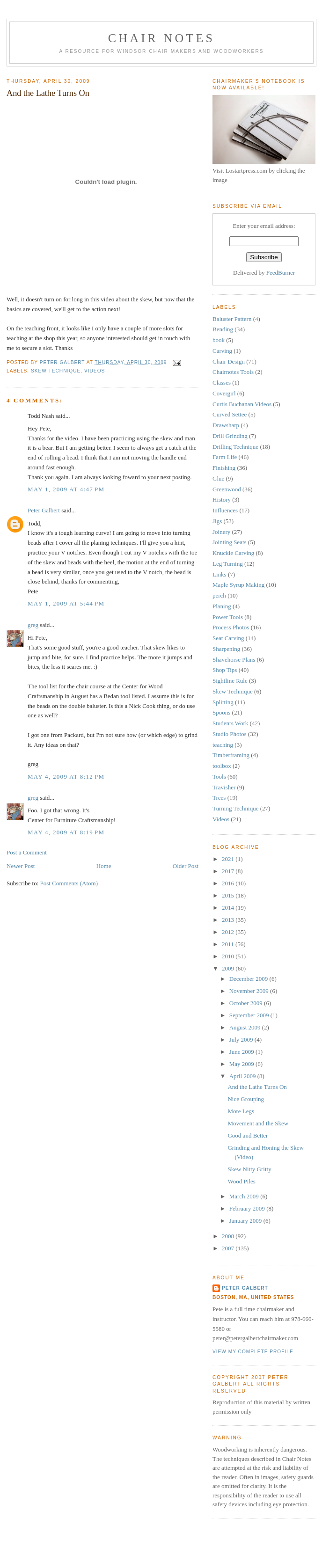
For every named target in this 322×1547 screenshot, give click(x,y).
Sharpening (226, 648)
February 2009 (247, 1208)
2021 (228, 858)
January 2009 (246, 1220)
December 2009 (249, 978)
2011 (228, 944)
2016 (228, 883)
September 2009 (250, 1015)
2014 (228, 907)
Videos (94, 370)
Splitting (223, 702)
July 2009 (242, 1039)
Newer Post (21, 865)
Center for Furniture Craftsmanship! (72, 820)
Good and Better (247, 1135)
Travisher (223, 787)
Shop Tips (224, 669)
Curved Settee (229, 414)
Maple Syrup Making (238, 584)
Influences (225, 510)
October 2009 (246, 1003)
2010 (228, 956)
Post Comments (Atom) (69, 883)
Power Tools (227, 616)
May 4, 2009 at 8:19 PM (66, 832)
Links (219, 574)
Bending (222, 329)
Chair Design (228, 361)
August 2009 (245, 1027)
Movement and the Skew (257, 1123)
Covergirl (224, 393)
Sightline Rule (230, 680)
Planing (221, 606)
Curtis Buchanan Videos (241, 404)
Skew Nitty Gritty (249, 1169)
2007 (228, 1248)
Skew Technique (55, 370)
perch (219, 595)
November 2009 (249, 990)
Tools (219, 776)
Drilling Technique (235, 446)
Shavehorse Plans (233, 659)
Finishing (223, 467)
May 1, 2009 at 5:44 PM (66, 603)
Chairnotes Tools (233, 371)
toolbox (221, 765)
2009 (228, 968)
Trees (219, 797)
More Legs (240, 1111)
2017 (228, 871)
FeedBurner (280, 272)
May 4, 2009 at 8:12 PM (66, 776)
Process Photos (230, 627)
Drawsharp (225, 425)
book (218, 339)
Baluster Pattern (231, 318)
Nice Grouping (245, 1098)
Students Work (230, 723)
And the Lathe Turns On (256, 1086)
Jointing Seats (229, 542)
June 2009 (242, 1051)
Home (103, 865)
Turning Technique (235, 808)
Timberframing (230, 755)
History (221, 499)
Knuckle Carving (233, 552)
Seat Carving (228, 638)
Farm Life (224, 456)
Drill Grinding (230, 435)
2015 (228, 895)
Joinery (221, 531)
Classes (221, 382)
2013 (228, 919)
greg (33, 624)
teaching (222, 744)
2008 (228, 1236)
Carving (222, 350)
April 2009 (243, 1076)
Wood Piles (241, 1181)
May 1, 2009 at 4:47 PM (66, 489)
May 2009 (242, 1063)
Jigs (217, 521)
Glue (218, 478)
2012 (228, 931)
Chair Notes (161, 38)
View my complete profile (252, 1351)
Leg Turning (227, 563)
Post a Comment (27, 852)
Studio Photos (229, 733)
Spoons (221, 712)
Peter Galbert (44, 510)
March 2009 (244, 1196)
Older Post (185, 865)
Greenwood (226, 489)
